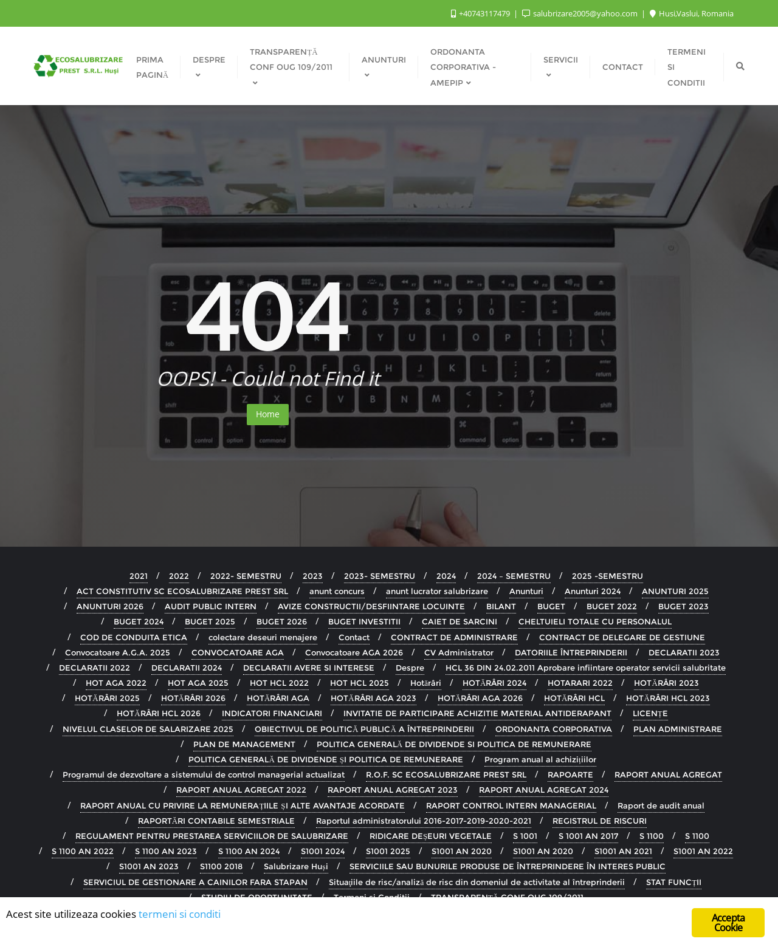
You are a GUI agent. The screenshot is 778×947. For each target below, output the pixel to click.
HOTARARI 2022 (580, 683)
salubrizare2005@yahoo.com (580, 13)
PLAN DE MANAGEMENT (244, 744)
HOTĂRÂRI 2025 (107, 698)
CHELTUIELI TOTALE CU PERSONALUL (595, 621)
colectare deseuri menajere (262, 637)
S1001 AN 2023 (149, 866)
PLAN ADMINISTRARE (677, 729)
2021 (138, 576)
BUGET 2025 (210, 621)
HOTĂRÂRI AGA (278, 698)
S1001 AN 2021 (623, 851)
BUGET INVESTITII (364, 621)
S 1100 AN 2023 (166, 851)
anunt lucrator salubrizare (437, 591)
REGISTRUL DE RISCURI (600, 821)
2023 (313, 576)
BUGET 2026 (281, 621)
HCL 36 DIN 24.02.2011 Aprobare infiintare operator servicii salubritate (586, 667)
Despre (410, 667)
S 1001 (525, 836)
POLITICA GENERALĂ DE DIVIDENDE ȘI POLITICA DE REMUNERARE (325, 759)
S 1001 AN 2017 (588, 836)
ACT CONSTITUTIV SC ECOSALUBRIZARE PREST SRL (182, 591)
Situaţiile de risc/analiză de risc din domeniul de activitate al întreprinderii (477, 882)
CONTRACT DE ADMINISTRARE (454, 637)
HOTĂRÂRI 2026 (193, 698)
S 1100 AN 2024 (249, 851)
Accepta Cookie (728, 923)
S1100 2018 (221, 866)
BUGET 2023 (683, 606)
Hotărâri (425, 683)
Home (268, 414)
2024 (446, 576)
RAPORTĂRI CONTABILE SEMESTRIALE (216, 821)
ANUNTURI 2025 (675, 591)
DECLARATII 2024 (186, 667)
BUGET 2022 (612, 606)
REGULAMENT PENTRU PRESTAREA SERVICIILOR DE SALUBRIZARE (211, 836)
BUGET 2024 (139, 621)
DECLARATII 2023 (684, 652)
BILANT (501, 606)
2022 (179, 576)
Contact (354, 637)
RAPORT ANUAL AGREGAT (668, 774)
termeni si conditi (180, 914)
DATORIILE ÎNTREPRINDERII (571, 652)
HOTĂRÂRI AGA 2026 (480, 698)
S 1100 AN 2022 (83, 851)
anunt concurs (337, 591)
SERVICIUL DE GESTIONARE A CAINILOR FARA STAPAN (195, 882)
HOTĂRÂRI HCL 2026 (158, 713)
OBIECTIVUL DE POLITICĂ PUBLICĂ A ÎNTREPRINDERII (364, 729)
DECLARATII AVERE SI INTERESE (308, 667)
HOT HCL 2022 (279, 683)
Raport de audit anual (661, 805)
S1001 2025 (388, 851)
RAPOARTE (570, 774)
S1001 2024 (323, 851)
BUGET (551, 606)
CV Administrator (459, 652)
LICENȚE (650, 713)
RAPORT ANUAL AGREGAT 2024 (543, 790)
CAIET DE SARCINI (459, 621)
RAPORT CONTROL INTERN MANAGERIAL (511, 805)
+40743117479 (481, 13)
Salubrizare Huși (296, 866)
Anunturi (526, 591)
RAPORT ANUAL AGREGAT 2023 (393, 790)
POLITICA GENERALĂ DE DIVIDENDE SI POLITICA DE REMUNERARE (454, 744)
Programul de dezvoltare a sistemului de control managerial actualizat (204, 774)
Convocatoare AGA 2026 (354, 652)
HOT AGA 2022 (116, 683)
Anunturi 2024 (593, 591)
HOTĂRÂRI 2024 (494, 683)
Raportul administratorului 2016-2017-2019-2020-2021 (423, 821)
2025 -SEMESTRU (607, 576)
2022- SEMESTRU (245, 576)
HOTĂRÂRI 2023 (666, 683)
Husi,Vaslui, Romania (692, 13)
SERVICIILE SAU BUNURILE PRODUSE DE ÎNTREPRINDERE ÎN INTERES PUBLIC (507, 866)
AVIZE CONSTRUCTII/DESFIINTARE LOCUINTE (371, 606)
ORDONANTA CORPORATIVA (553, 729)
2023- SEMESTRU (379, 576)
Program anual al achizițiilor (540, 759)
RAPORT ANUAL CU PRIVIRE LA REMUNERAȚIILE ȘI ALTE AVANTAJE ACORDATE (242, 805)
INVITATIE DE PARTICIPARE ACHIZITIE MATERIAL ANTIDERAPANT (477, 713)
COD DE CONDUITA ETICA (133, 637)
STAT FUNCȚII (673, 882)
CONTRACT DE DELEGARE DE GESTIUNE (622, 637)
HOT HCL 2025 (359, 683)
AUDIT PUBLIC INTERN (210, 606)
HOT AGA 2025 (198, 683)
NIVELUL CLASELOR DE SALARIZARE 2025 (148, 729)
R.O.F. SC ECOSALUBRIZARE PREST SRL (446, 774)
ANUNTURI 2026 (110, 606)
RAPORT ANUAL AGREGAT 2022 (241, 790)
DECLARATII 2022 (94, 667)
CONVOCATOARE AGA (237, 652)
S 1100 (651, 836)
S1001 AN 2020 (462, 851)
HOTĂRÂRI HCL (574, 698)
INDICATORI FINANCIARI (272, 713)
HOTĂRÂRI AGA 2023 (373, 698)
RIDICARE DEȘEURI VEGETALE (431, 836)
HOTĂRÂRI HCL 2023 (667, 698)
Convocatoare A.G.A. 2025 (117, 652)
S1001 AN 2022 (703, 851)
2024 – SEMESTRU (514, 576)
